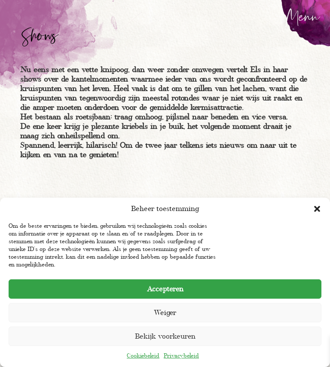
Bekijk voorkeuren (165, 336)
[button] (317, 209)
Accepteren (165, 289)
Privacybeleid (181, 355)
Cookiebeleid (143, 355)
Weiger (165, 313)
